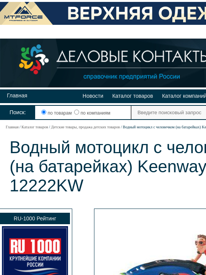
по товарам (57, 113)
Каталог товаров (132, 96)
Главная (17, 95)
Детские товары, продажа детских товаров (85, 127)
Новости (93, 96)
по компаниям (92, 113)
